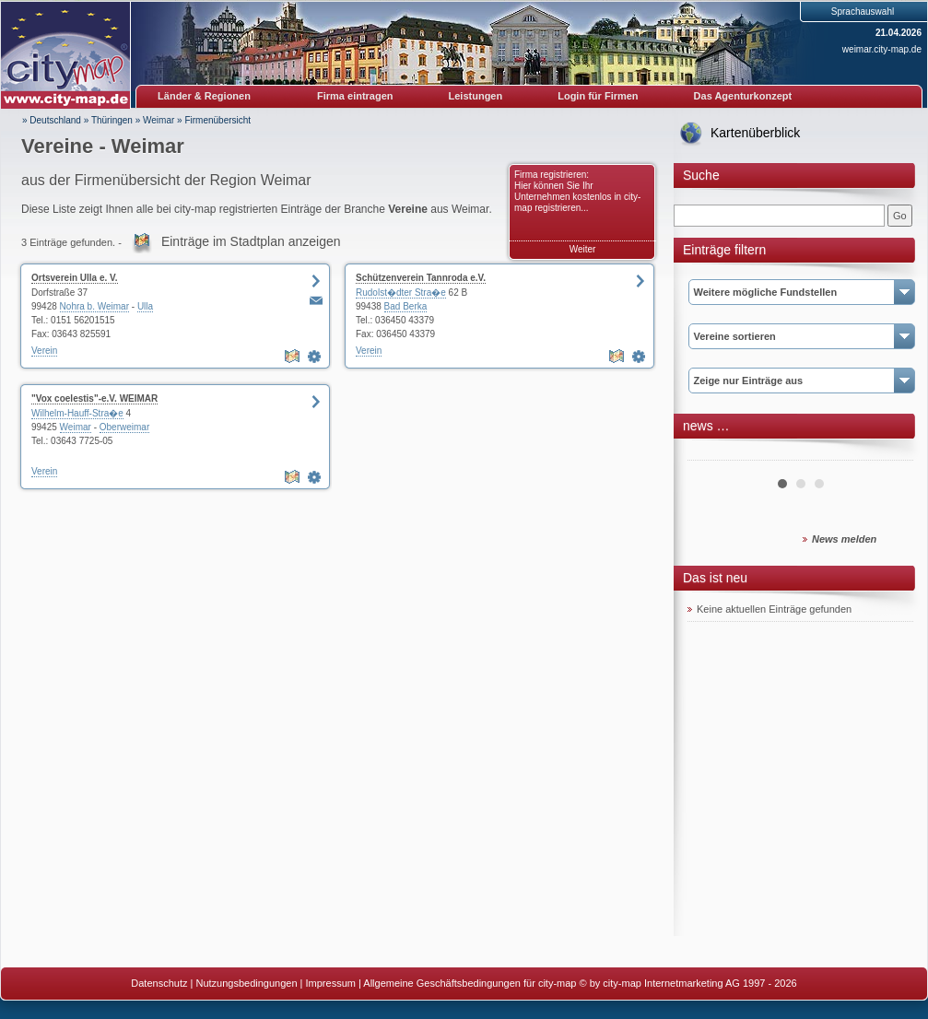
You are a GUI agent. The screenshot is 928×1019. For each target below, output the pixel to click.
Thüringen (112, 120)
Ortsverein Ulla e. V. (74, 278)
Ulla (145, 306)
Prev (711, 453)
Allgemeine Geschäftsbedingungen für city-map (469, 983)
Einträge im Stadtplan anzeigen (251, 241)
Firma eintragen (355, 95)
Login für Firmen (598, 95)
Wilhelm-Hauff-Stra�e (77, 413)
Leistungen (476, 95)
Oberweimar (124, 427)
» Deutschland (51, 120)
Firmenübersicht (217, 120)
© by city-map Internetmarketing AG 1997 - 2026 (688, 983)
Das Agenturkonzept (743, 95)
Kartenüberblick (755, 132)
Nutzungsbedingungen (246, 983)
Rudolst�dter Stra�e (401, 292)
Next (889, 453)
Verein (44, 351)
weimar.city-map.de (882, 49)
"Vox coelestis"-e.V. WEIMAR (94, 398)
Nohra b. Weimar (94, 306)
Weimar (158, 120)
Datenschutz (159, 983)
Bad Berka (406, 306)
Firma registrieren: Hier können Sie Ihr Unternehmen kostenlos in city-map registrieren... (577, 191)
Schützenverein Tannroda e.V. (421, 278)
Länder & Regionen (204, 95)
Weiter (583, 249)
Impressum (331, 983)
